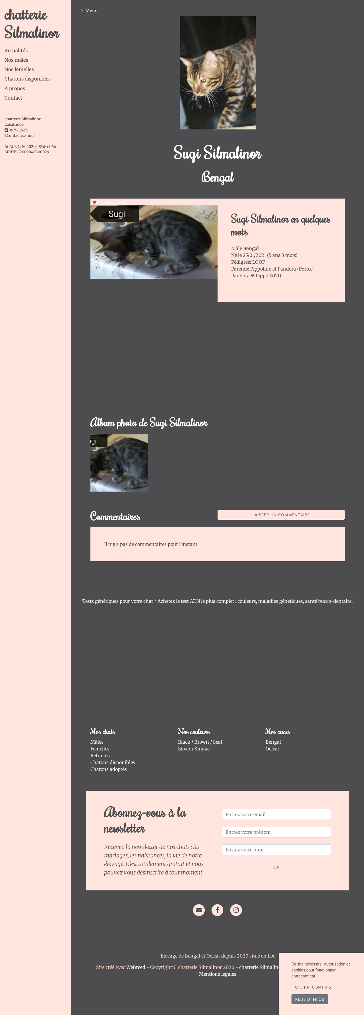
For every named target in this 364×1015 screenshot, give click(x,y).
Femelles (99, 749)
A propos (15, 88)
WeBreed (135, 967)
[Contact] (198, 910)
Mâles (97, 742)
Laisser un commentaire (281, 514)
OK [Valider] (276, 867)
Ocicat (272, 749)
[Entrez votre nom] (276, 849)
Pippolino (261, 269)
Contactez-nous (20, 135)
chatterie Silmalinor (32, 23)
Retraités (100, 755)
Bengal (273, 742)
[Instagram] (236, 910)
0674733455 (18, 130)
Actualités (16, 51)
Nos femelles (19, 69)
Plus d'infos (309, 999)
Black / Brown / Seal (200, 742)
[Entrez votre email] (276, 814)
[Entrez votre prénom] (276, 832)
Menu (92, 10)
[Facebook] (217, 910)
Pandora (287, 269)
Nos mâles (16, 60)
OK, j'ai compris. (314, 987)
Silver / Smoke (194, 749)
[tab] (38, 50)
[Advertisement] (217, 362)
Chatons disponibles (28, 79)
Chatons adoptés (108, 769)
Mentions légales (217, 974)
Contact (13, 98)
